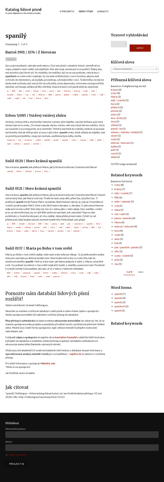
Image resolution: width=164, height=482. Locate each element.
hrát (31, 98)
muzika (10, 94)
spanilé (118, 293)
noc (27, 94)
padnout (26, 273)
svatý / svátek (122, 255)
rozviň (114, 153)
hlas (46, 223)
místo (114, 114)
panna (58, 94)
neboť (38, 140)
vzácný (85, 227)
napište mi (75, 353)
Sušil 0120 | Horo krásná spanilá (33, 161)
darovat (31, 223)
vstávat (83, 140)
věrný (34, 231)
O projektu (67, 11)
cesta (27, 91)
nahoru (17, 143)
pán (69, 223)
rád (68, 231)
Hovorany (11, 59)
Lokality (102, 11)
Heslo (9, 441)
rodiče (75, 94)
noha (40, 276)
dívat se (41, 94)
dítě (40, 223)
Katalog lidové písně (23, 9)
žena (113, 121)
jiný (58, 91)
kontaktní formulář (66, 337)
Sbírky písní (86, 11)
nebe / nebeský (122, 201)
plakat (66, 94)
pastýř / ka (116, 128)
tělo (93, 227)
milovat (28, 171)
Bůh (13, 91)
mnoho (60, 231)
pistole (114, 110)
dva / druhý (117, 118)
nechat (36, 143)
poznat (27, 143)
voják (17, 98)
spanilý (85, 94)
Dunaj (35, 91)
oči (33, 94)
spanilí (117, 310)
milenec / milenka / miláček (125, 132)
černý (38, 98)
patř (113, 149)
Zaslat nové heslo (18, 454)
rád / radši (119, 214)
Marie (19, 171)
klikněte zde (48, 363)
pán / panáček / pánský (126, 247)
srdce (93, 94)
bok (116, 243)
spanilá (118, 298)
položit (47, 140)
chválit (22, 223)
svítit (9, 98)
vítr (24, 98)
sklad (113, 157)
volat (91, 140)
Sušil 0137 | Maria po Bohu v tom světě (38, 248)
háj (19, 140)
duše (116, 238)
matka (18, 227)
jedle (99, 140)
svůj (101, 94)
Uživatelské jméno (16, 428)
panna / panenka (123, 218)
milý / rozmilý (118, 100)
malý (85, 91)
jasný (51, 91)
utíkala (114, 125)
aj (7, 91)
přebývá (115, 107)
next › (141, 271)
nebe (68, 227)
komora (67, 91)
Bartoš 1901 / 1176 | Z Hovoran (30, 52)
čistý (98, 223)
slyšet (76, 227)
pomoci (56, 276)
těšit (50, 94)
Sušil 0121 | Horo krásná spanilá (33, 188)
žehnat (76, 231)
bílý (20, 91)
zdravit (51, 231)
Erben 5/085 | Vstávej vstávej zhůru (35, 115)
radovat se (78, 223)
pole (116, 259)
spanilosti (119, 306)
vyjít (9, 143)
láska (18, 231)
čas (99, 227)
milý (93, 91)
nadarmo (11, 140)
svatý (81, 273)
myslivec (28, 140)
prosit (36, 227)
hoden (17, 273)
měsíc (19, 94)
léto (46, 98)
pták (62, 223)
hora (44, 91)
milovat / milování (120, 142)
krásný (77, 91)
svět (60, 227)
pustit (56, 140)
